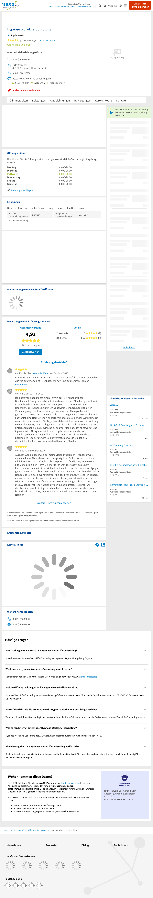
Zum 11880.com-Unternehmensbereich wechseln (70, 6)
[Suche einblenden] (101, 5)
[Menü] (126, 5)
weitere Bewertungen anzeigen (54, 503)
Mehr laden (129, 347)
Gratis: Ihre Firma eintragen (140, 5)
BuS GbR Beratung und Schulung (128, 425)
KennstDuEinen (41, 373)
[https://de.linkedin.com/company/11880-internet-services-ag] (31, 885)
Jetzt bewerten (30, 351)
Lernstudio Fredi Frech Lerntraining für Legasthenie (129, 484)
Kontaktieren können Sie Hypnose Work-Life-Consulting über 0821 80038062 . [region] (51, 676)
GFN (112, 405)
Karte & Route (103, 100)
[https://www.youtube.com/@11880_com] (39, 885)
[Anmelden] (111, 5)
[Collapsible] (145, 650)
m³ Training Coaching (122, 445)
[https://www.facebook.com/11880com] (8, 885)
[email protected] (88, 676)
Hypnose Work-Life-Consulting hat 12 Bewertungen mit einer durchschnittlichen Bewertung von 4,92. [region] (54, 735)
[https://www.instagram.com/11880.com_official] (15, 885)
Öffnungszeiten (18, 100)
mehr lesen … (23, 384)
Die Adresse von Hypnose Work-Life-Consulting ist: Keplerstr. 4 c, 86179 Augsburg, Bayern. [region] (49, 658)
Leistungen (39, 100)
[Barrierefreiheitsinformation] (121, 5)
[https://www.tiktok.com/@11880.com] (23, 885)
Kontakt (121, 100)
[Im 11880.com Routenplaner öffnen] (97, 544)
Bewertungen (82, 100)
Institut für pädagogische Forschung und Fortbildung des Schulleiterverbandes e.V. (129, 465)
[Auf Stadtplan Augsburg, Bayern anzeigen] (103, 544)
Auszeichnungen (60, 100)
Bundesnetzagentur (70, 782)
